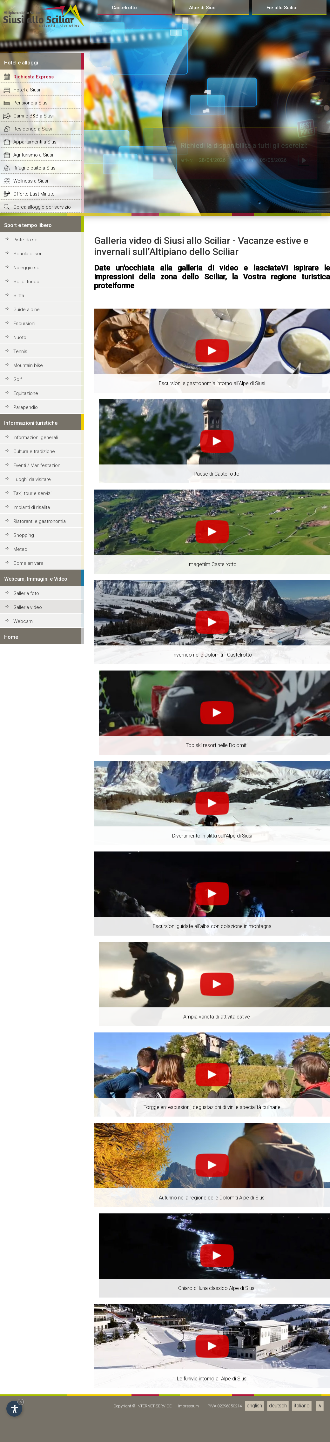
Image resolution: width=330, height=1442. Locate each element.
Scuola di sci (27, 1191)
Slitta (18, 1233)
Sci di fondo (26, 1219)
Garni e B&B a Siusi (33, 1054)
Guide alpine (26, 1247)
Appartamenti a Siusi (35, 1080)
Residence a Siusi (32, 1067)
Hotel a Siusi (26, 1028)
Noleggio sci (26, 1205)
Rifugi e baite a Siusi (35, 1106)
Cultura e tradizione (34, 1389)
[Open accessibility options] (14, 1409)
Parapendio (25, 1345)
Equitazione (25, 1331)
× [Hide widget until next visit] (20, 1401)
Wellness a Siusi (30, 1119)
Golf (17, 1317)
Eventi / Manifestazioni (37, 1403)
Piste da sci (25, 1177)
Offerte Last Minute (34, 1132)
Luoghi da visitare (32, 1417)
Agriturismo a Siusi (33, 1093)
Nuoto (19, 1275)
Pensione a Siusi (31, 1041)
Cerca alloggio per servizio (42, 1145)
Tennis (20, 1289)
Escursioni (24, 1261)
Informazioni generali (35, 1375)
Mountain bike (28, 1303)
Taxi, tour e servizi (32, 1431)
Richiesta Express (33, 1015)
